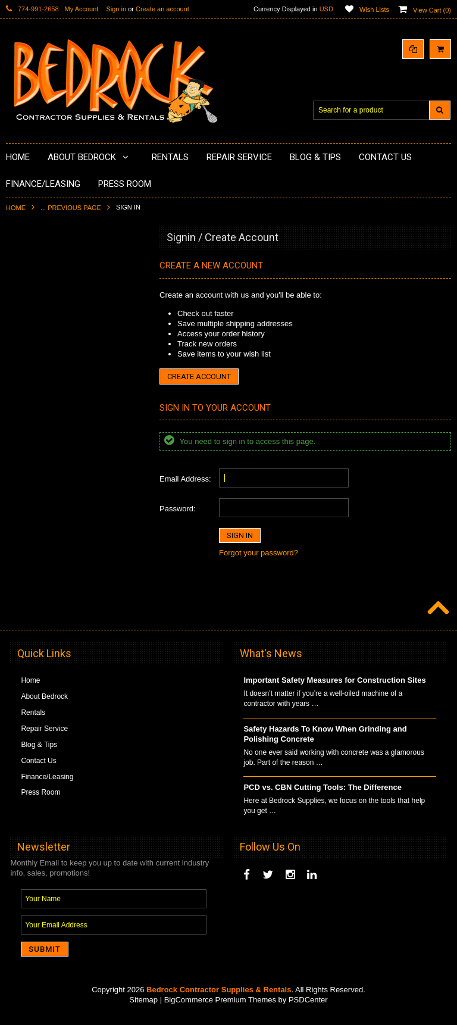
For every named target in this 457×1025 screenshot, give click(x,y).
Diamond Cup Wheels (48, 265)
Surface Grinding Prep (48, 285)
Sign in (116, 8)
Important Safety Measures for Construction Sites (334, 688)
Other (22, 587)
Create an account (162, 8)
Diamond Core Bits (43, 477)
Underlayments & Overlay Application (72, 346)
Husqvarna (30, 416)
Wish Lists (374, 9)
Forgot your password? (258, 552)
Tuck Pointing (34, 456)
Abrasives (29, 497)
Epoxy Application (41, 325)
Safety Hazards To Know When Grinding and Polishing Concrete (324, 742)
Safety (23, 567)
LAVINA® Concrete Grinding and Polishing (65, 391)
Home (16, 207)
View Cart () (432, 10)
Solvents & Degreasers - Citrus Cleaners (62, 522)
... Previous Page (70, 207)
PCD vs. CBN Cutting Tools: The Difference (322, 795)
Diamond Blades (39, 436)
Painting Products (41, 365)
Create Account (199, 376)
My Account (82, 8)
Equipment (30, 547)
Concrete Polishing (43, 305)
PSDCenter (308, 1007)
